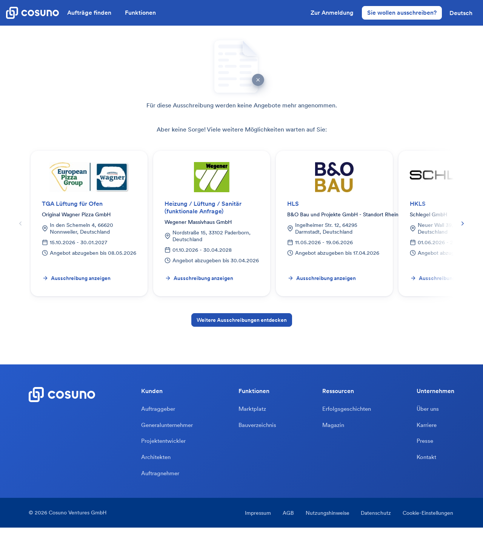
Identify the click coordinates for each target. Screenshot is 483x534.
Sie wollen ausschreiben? (402, 12)
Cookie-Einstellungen (429, 519)
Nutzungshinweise (325, 519)
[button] (460, 13)
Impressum (253, 519)
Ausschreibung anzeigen (76, 278)
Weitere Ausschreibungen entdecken (242, 320)
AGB (284, 519)
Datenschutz (375, 519)
